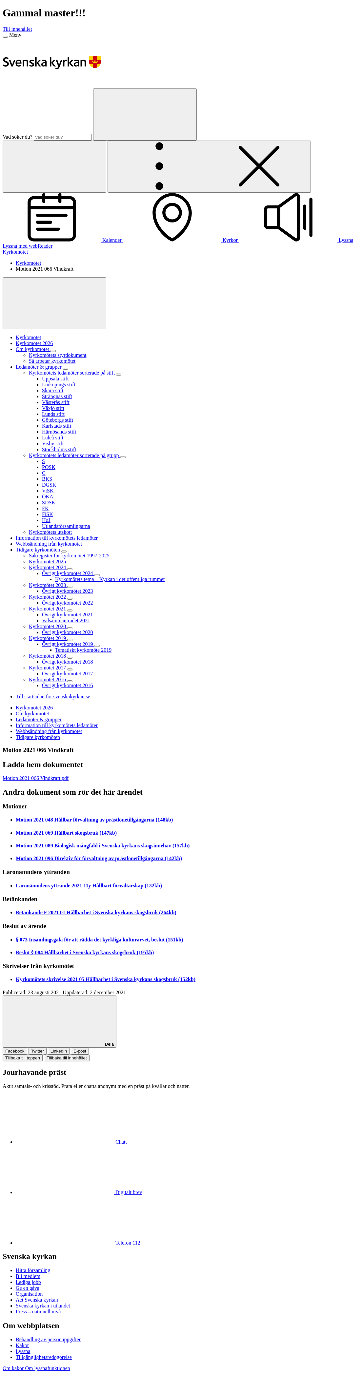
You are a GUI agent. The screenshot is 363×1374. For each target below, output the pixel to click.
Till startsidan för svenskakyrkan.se (53, 696)
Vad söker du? (17, 137)
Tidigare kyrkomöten (38, 737)
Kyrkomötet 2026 (34, 707)
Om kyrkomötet (32, 713)
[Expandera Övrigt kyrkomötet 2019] (97, 646)
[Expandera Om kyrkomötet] (53, 351)
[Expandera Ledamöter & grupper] (65, 369)
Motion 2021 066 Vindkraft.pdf (36, 778)
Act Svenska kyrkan (37, 1300)
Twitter (37, 1051)
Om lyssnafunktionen (47, 1368)
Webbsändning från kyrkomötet (49, 731)
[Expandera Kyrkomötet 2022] (69, 599)
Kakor (22, 1345)
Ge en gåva (27, 1288)
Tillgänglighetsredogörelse (44, 1357)
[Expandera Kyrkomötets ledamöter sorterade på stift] (118, 375)
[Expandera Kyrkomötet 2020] (69, 628)
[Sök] (145, 114)
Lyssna (23, 1351)
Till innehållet (17, 29)
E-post (79, 1051)
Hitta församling (33, 1270)
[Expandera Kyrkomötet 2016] (69, 681)
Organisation (29, 1294)
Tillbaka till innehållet (67, 1057)
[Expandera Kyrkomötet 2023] (69, 587)
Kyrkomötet (15, 252)
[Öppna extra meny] (209, 167)
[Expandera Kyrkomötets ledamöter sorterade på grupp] (123, 457)
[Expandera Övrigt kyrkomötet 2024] (97, 575)
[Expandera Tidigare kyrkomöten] (64, 551)
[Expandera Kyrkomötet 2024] (69, 569)
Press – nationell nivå (38, 1311)
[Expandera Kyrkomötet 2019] (69, 640)
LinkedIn (58, 1051)
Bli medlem (28, 1276)
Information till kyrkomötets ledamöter (57, 725)
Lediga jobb (28, 1282)
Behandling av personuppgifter (48, 1339)
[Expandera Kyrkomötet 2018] (69, 658)
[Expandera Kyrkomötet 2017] (69, 669)
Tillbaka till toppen (22, 1057)
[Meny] (5, 37)
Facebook (15, 1051)
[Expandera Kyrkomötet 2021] (69, 610)
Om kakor (14, 1368)
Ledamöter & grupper (39, 719)
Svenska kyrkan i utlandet (43, 1305)
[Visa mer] (54, 303)
